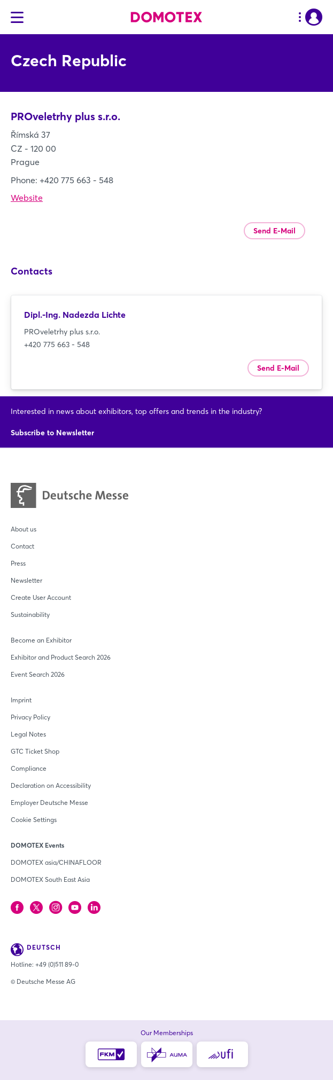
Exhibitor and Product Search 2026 (61, 657)
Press (18, 563)
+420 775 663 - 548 (57, 344)
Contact (22, 546)
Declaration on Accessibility (51, 785)
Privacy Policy (30, 717)
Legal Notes (28, 734)
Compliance (29, 768)
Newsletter (26, 580)
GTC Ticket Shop (35, 751)
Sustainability (30, 615)
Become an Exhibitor (41, 640)
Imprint (21, 700)
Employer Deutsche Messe (49, 803)
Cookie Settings (34, 820)
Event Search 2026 (38, 674)
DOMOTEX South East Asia (50, 879)
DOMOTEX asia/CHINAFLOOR (56, 862)
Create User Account (41, 597)
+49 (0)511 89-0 (57, 964)
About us (23, 529)
